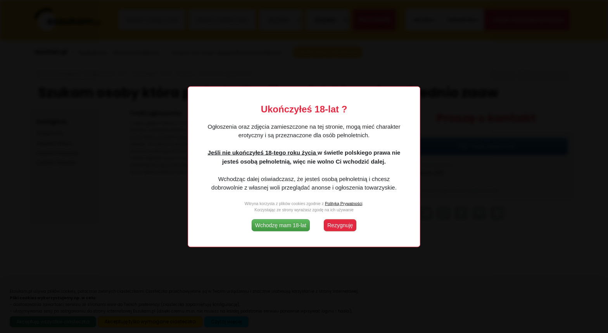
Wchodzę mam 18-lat (280, 225)
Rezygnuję (340, 225)
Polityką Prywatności (343, 203)
